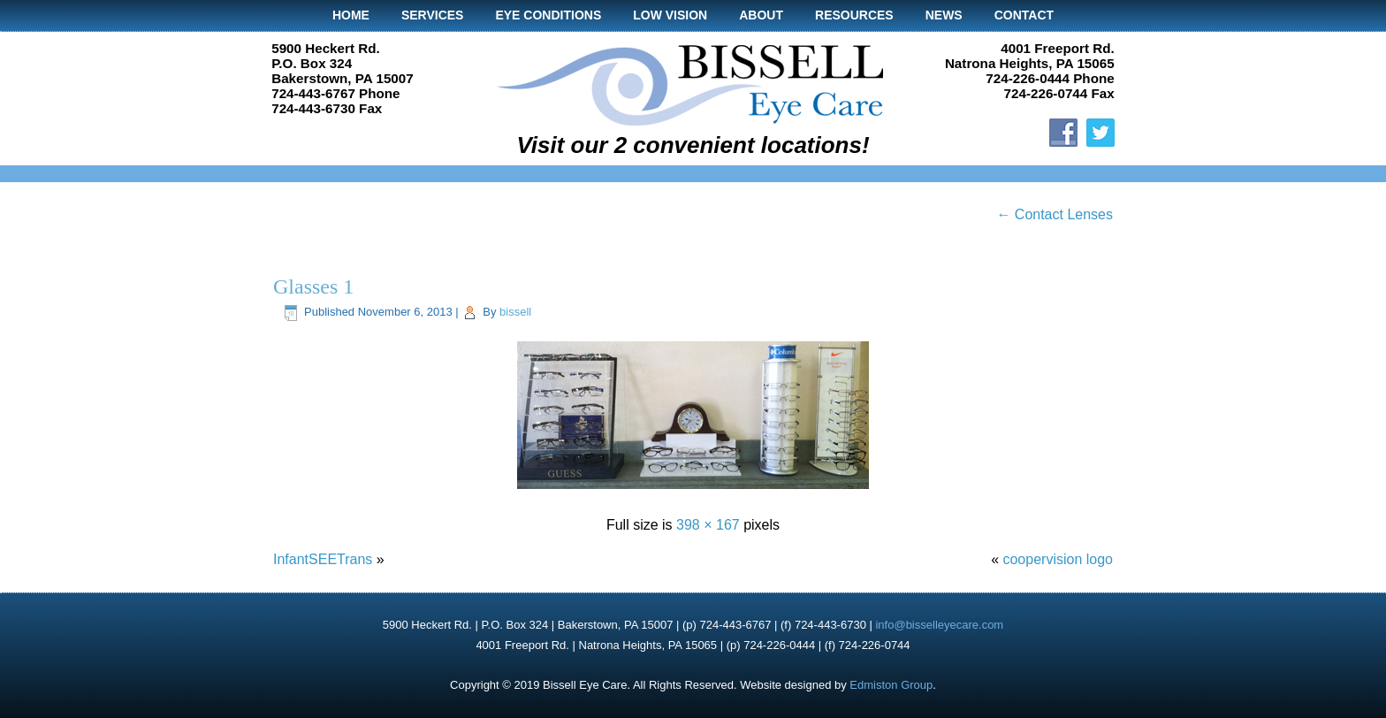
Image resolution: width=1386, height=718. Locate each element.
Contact (1024, 15)
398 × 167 (708, 524)
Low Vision (670, 15)
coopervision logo (1057, 559)
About (761, 15)
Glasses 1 (313, 286)
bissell (515, 311)
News (944, 15)
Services (432, 15)
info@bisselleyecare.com (939, 624)
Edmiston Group (891, 684)
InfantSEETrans (322, 559)
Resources (854, 15)
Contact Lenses (1054, 214)
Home (350, 15)
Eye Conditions (548, 15)
